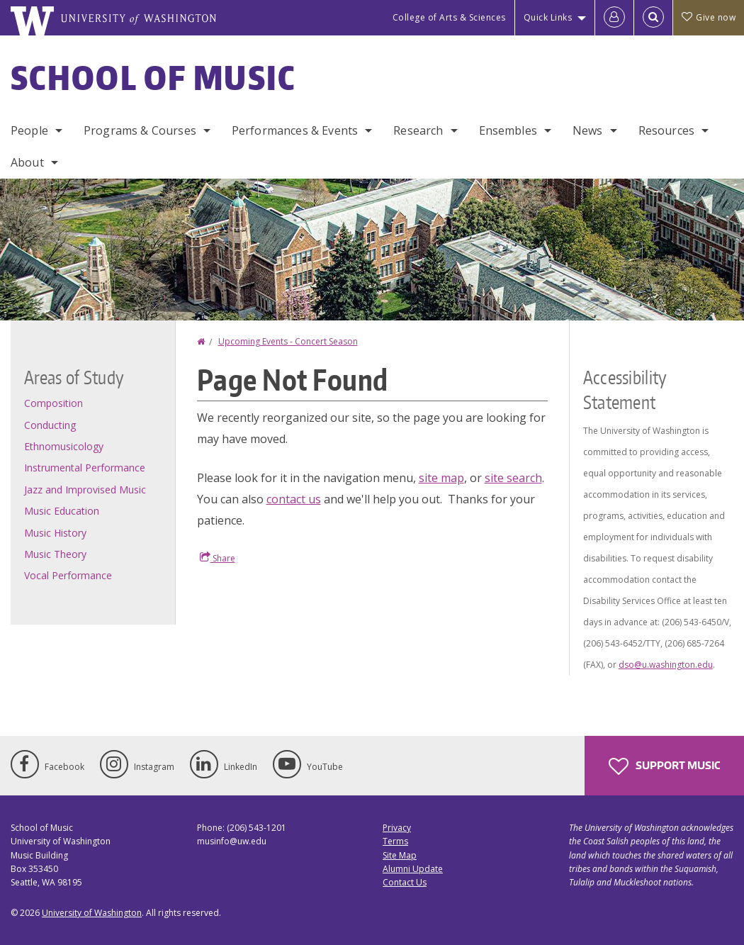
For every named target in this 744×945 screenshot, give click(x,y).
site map (441, 478)
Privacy (397, 828)
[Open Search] (653, 17)
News (588, 130)
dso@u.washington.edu (666, 665)
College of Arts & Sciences (449, 17)
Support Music (664, 766)
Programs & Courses (140, 130)
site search (513, 478)
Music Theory (55, 554)
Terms (395, 841)
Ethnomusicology (63, 446)
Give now (708, 17)
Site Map (400, 855)
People (29, 130)
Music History (55, 532)
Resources (666, 130)
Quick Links (548, 17)
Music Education (61, 511)
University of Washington (92, 913)
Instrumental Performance (84, 467)
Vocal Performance (68, 575)
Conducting (50, 425)
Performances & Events (295, 130)
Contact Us (405, 882)
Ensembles (508, 130)
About (27, 162)
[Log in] (614, 17)
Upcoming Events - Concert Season (288, 341)
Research (418, 130)
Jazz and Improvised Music (85, 489)
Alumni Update (413, 869)
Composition (53, 403)
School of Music (153, 77)
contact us (293, 499)
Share (217, 558)
